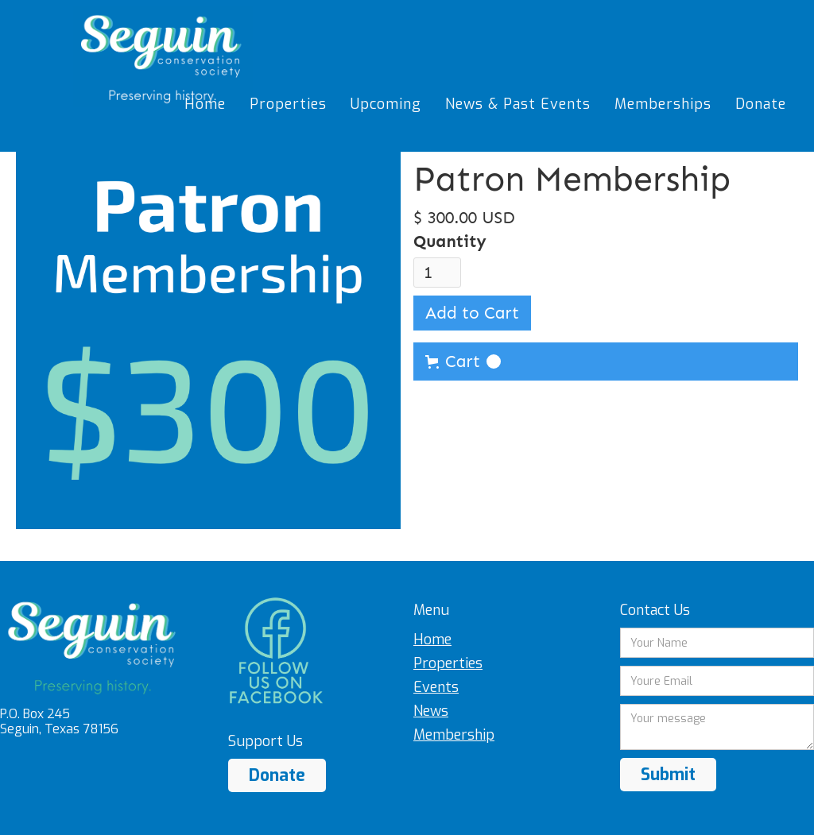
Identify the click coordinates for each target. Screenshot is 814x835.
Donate (277, 775)
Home (432, 639)
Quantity (449, 241)
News (430, 711)
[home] (163, 57)
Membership (453, 734)
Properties (448, 663)
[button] (605, 361)
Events (436, 687)
